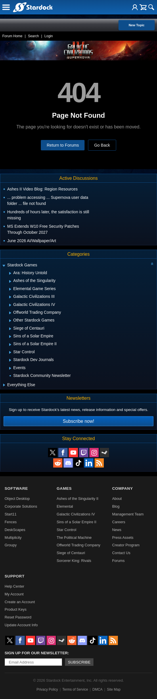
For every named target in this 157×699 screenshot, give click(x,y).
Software (16, 488)
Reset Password (18, 617)
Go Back (102, 145)
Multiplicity (13, 537)
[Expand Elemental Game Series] (10, 289)
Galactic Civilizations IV (76, 514)
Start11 (10, 514)
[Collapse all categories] (152, 264)
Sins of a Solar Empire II (76, 522)
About (117, 498)
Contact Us (121, 553)
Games (64, 488)
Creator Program (125, 545)
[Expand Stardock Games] (3, 266)
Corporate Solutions (21, 506)
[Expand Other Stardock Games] (10, 320)
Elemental (65, 506)
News (116, 530)
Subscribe (79, 662)
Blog (116, 506)
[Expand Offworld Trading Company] (10, 312)
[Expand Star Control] (10, 352)
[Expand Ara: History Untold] (10, 273)
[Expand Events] (10, 368)
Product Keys (15, 609)
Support (14, 576)
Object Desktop (17, 498)
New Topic (136, 25)
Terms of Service (75, 689)
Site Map (113, 689)
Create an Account (20, 602)
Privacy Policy (47, 689)
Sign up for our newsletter (36, 653)
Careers (118, 522)
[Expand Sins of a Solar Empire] (10, 336)
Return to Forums (63, 145)
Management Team (127, 514)
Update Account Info (21, 625)
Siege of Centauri (71, 553)
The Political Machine (74, 537)
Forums (118, 560)
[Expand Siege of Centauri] (10, 328)
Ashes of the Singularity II (77, 498)
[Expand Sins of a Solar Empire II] (10, 344)
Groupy (11, 545)
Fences (11, 522)
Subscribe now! (78, 421)
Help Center (14, 586)
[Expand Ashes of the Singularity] (10, 281)
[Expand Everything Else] (4, 385)
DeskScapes (15, 530)
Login (48, 36)
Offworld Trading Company (78, 545)
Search (33, 36)
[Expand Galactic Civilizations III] (10, 297)
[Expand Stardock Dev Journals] (10, 360)
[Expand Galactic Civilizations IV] (10, 305)
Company (122, 488)
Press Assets (122, 537)
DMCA (97, 689)
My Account (14, 594)
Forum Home (12, 36)
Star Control (66, 530)
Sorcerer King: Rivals (74, 560)
